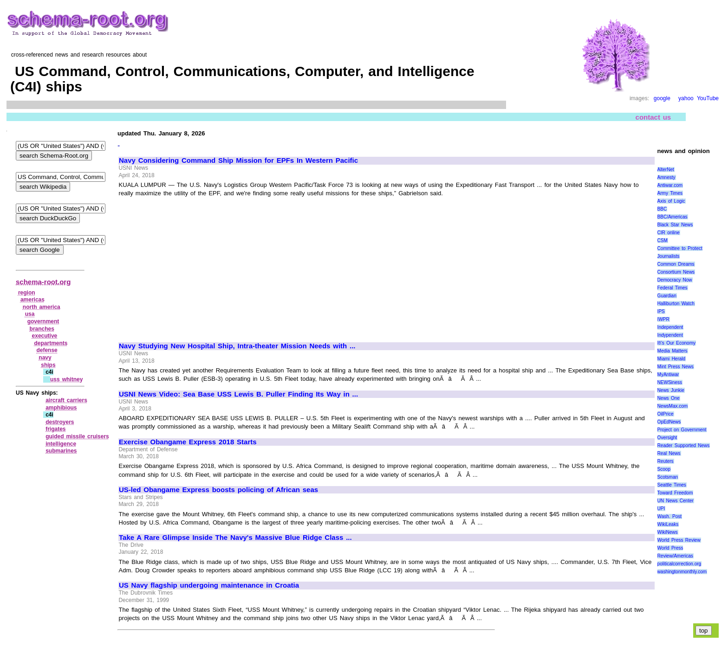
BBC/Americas (672, 216)
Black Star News (675, 224)
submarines (61, 451)
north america (41, 307)
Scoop (663, 469)
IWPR (663, 319)
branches (42, 329)
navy (45, 357)
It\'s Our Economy (676, 343)
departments (50, 343)
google (662, 98)
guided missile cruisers (77, 436)
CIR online (668, 232)
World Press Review (679, 540)
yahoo (686, 98)
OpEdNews (669, 421)
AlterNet (665, 169)
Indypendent (670, 335)
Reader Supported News (683, 445)
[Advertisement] (197, 266)
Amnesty (666, 177)
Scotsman (667, 477)
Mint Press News (675, 366)
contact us (653, 117)
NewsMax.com (672, 406)
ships (48, 365)
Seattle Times (671, 484)
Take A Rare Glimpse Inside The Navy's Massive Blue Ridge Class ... (235, 537)
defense (46, 350)
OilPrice (665, 413)
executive (45, 336)
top (703, 630)
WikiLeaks (668, 524)
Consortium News (676, 272)
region (26, 292)
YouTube (708, 98)
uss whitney (66, 379)
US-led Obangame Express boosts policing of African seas (218, 489)
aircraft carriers (66, 400)
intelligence (61, 444)
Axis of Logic (671, 201)
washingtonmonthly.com (682, 571)
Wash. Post (669, 516)
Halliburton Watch (676, 303)
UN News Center (675, 500)
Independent (670, 327)
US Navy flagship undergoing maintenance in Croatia (209, 585)
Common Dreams (676, 264)
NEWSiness (669, 382)
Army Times (669, 193)
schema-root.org (43, 282)
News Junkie (670, 390)
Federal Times (672, 287)
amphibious (61, 407)
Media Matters (672, 350)
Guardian (666, 295)
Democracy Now (674, 279)
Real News (669, 453)
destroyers (60, 422)
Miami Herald (671, 358)
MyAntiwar (668, 374)
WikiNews (667, 532)
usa (30, 314)
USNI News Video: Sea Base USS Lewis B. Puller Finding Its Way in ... (238, 394)
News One (668, 398)
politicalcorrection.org (679, 563)
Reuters (665, 461)
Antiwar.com (669, 185)
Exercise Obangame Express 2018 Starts (188, 442)
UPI (661, 508)
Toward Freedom (675, 492)
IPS (661, 311)
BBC (662, 208)
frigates (55, 429)
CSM (662, 240)
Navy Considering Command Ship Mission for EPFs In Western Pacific (238, 160)
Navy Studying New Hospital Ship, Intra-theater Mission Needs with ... (237, 346)
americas (32, 299)
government (43, 321)
